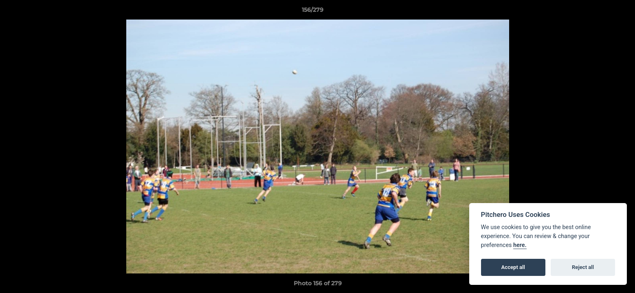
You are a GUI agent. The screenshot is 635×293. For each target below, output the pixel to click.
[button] (601, 11)
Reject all (583, 267)
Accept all (513, 267)
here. (520, 245)
